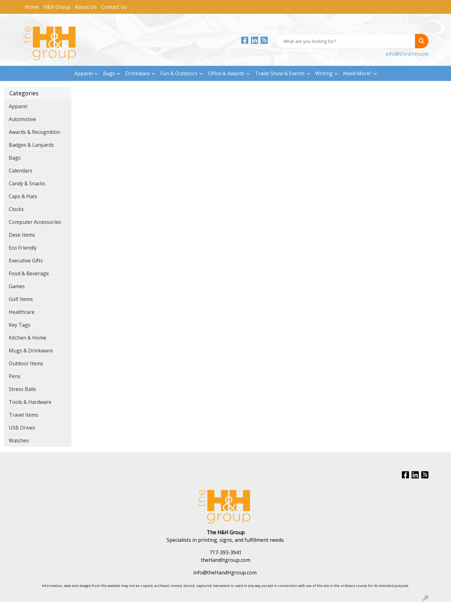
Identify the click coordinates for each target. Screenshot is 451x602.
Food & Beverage (29, 273)
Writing (324, 73)
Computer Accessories (35, 222)
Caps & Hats (23, 196)
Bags (109, 73)
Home (32, 6)
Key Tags (19, 324)
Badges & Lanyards (31, 144)
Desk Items (22, 234)
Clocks (16, 209)
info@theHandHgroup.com (225, 572)
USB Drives (22, 427)
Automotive (22, 119)
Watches (19, 440)
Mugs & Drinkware (31, 350)
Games (17, 286)
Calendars (20, 170)
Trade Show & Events (280, 73)
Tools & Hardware (30, 402)
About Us (86, 6)
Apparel (83, 73)
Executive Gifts (26, 260)
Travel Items (23, 414)
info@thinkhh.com (407, 53)
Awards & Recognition (34, 132)
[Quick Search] (345, 41)
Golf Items (21, 299)
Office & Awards (226, 73)
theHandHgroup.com (225, 560)
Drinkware (137, 73)
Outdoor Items (26, 363)
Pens (14, 376)
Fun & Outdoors (179, 73)
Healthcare (21, 312)
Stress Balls (22, 389)
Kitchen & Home (27, 337)
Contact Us (114, 6)
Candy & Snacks (27, 183)
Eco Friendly (23, 247)
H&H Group (56, 6)
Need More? (357, 73)
